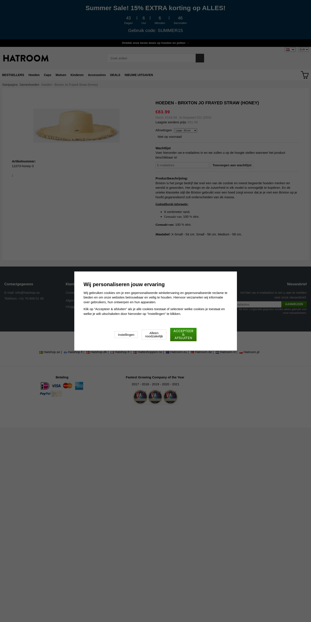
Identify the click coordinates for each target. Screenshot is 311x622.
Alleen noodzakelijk (154, 334)
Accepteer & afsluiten (183, 334)
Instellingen (126, 334)
